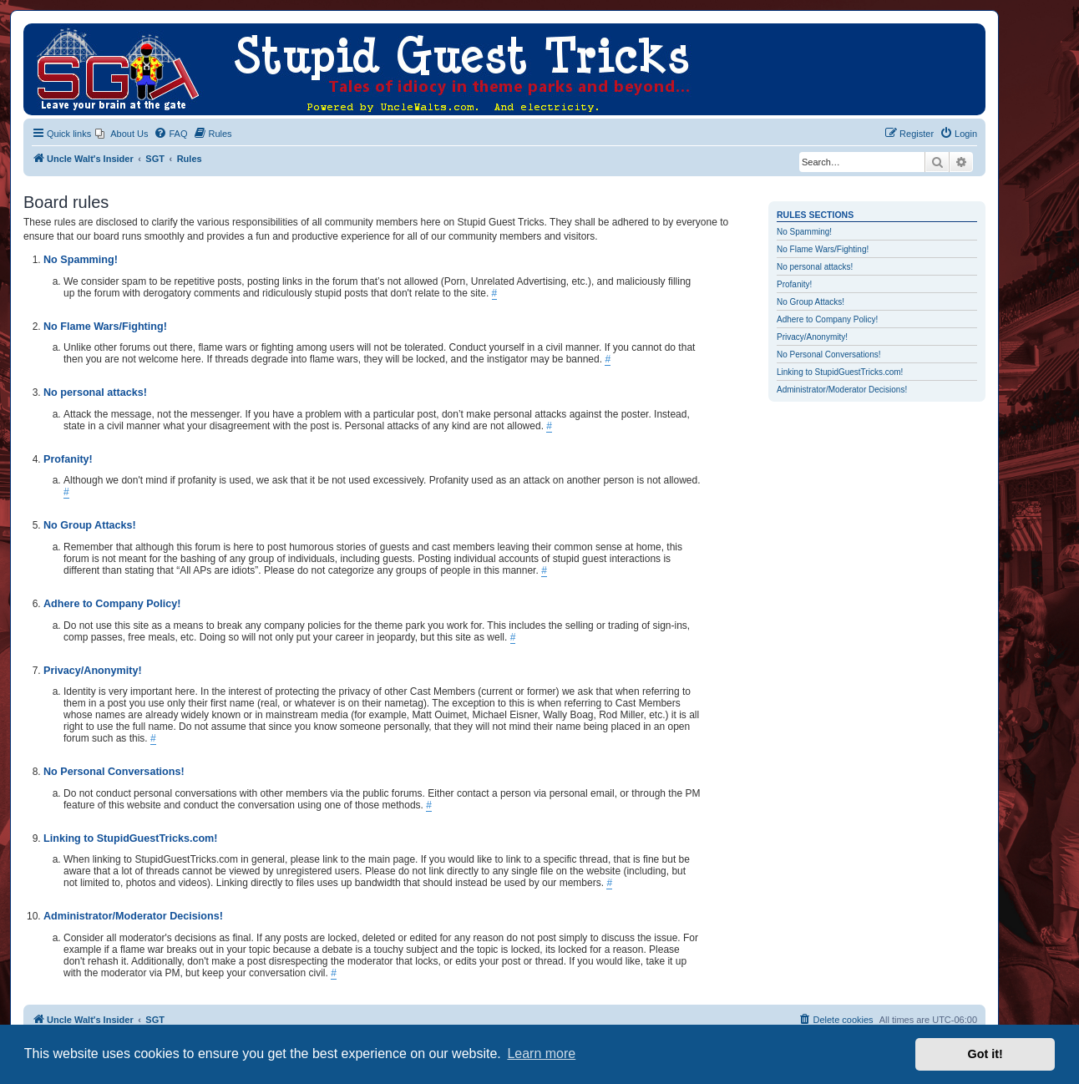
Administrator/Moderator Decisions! (842, 389)
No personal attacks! (815, 266)
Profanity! (794, 284)
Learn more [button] (541, 1053)
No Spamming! (804, 231)
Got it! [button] (985, 1054)
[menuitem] (121, 134)
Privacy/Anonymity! (812, 337)
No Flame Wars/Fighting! (823, 249)
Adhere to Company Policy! (827, 319)
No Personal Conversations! (829, 354)
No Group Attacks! (810, 301)
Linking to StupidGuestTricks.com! (840, 372)
